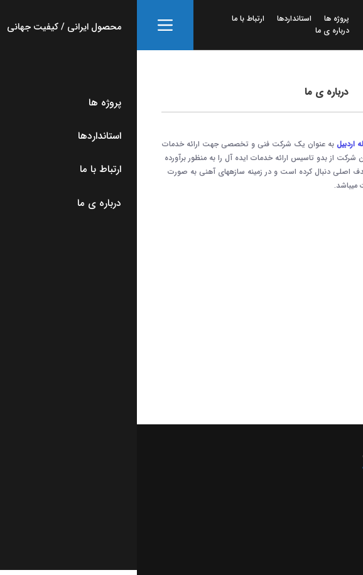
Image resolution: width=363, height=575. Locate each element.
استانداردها (157, 18)
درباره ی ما (195, 30)
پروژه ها (199, 18)
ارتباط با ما (111, 18)
